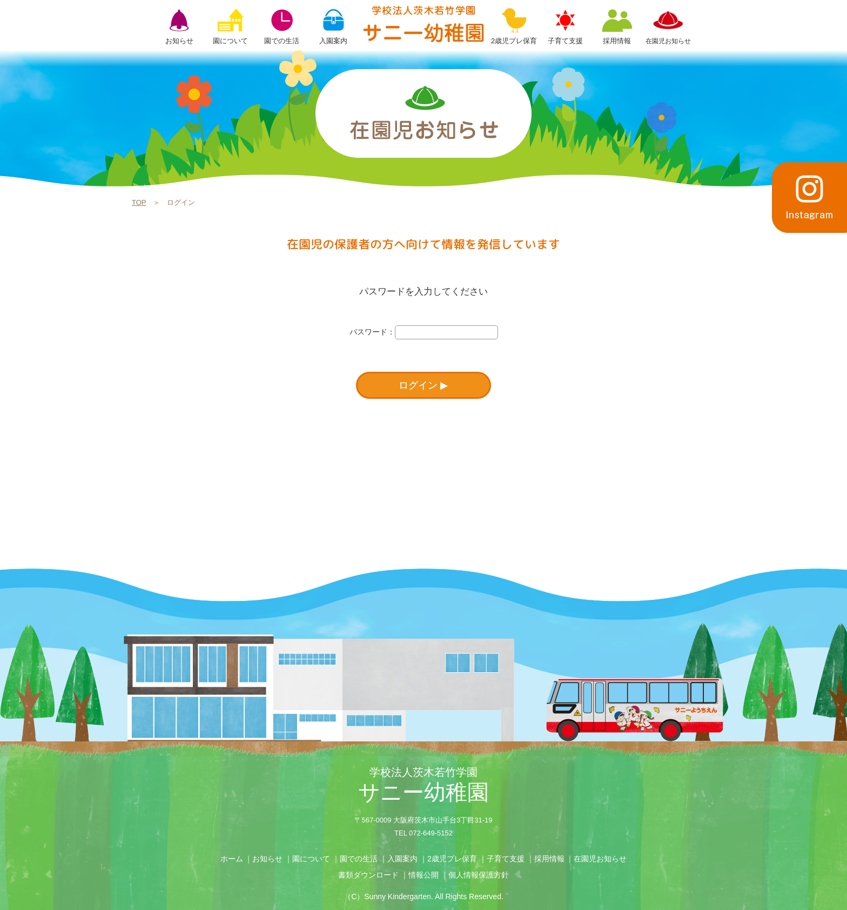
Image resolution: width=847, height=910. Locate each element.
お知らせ (267, 858)
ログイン (418, 385)
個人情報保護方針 (478, 875)
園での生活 (359, 858)
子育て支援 (506, 858)
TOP (139, 202)
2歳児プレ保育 (452, 858)
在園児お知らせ (600, 858)
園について (311, 858)
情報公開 (423, 875)
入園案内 (402, 858)
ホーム (231, 858)
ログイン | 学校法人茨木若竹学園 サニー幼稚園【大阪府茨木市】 (423, 23)
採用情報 (549, 858)
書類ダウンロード (368, 875)
